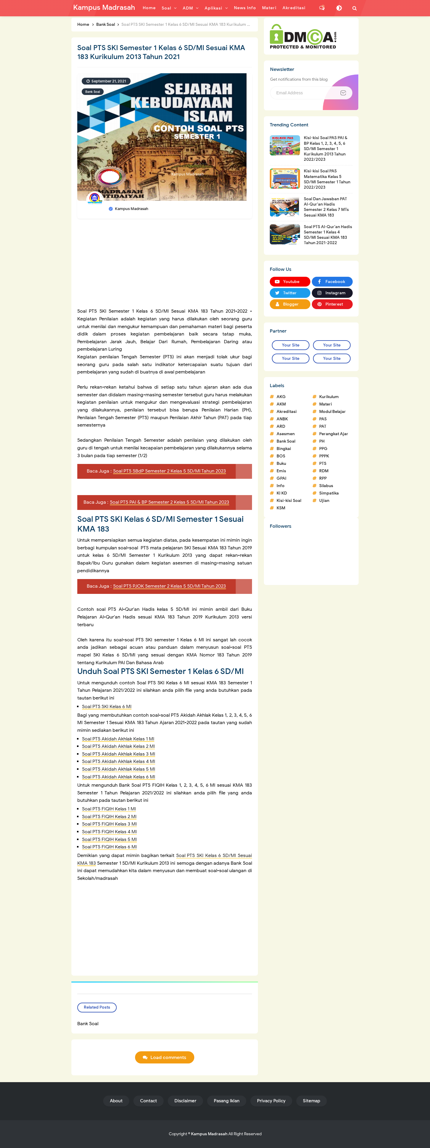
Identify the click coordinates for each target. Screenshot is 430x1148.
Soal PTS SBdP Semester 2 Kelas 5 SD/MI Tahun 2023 (169, 471)
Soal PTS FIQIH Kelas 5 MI (109, 839)
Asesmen (286, 433)
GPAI (281, 478)
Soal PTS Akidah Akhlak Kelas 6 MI (118, 777)
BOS (281, 456)
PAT (322, 426)
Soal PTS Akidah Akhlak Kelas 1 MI (118, 739)
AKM (281, 404)
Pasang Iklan (227, 1101)
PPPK (324, 456)
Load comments (168, 1057)
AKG (281, 396)
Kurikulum (329, 396)
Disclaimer (185, 1101)
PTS (322, 463)
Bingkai (284, 448)
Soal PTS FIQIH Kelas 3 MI (109, 824)
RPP (323, 478)
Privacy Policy (271, 1101)
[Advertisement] (164, 266)
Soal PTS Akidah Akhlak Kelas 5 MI (118, 769)
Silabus (326, 485)
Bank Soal (92, 92)
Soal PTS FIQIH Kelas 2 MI (109, 817)
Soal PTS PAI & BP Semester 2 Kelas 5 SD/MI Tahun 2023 (169, 502)
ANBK (282, 419)
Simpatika (329, 493)
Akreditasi (287, 411)
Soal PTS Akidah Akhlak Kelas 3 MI (118, 754)
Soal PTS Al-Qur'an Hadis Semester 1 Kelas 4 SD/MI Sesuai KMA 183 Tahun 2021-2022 (328, 235)
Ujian (324, 500)
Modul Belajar (332, 411)
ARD (281, 426)
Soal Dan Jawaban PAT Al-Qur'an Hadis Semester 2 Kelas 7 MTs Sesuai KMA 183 (326, 207)
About (116, 1101)
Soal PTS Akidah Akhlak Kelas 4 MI (118, 761)
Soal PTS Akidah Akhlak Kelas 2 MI (118, 746)
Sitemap (311, 1101)
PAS (323, 419)
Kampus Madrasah (209, 1133)
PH (322, 441)
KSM (281, 508)
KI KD (282, 493)
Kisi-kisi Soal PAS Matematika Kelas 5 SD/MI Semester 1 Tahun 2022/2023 (327, 179)
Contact (148, 1101)
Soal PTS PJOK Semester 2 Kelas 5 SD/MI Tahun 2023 (169, 586)
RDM (323, 470)
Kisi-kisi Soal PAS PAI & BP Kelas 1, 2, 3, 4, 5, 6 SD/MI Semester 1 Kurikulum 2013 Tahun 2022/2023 (325, 148)
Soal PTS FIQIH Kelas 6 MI (109, 847)
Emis (281, 470)
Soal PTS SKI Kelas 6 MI (106, 707)
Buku (281, 463)
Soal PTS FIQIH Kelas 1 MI (109, 809)
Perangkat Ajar (333, 433)
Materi (325, 404)
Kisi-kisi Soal (289, 500)
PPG (323, 448)
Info (281, 485)
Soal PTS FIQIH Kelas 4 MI (109, 832)
